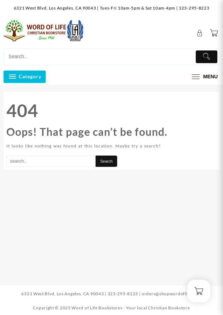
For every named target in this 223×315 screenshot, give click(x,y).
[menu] (204, 77)
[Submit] (206, 56)
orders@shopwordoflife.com (172, 293)
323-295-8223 (194, 8)
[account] (200, 33)
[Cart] (214, 33)
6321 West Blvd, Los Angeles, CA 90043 (55, 8)
